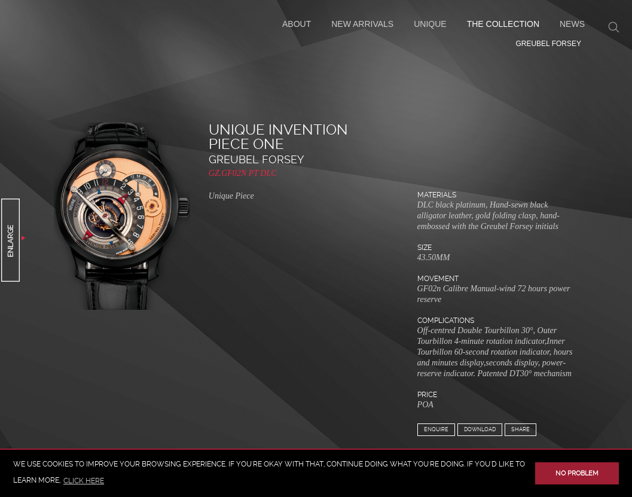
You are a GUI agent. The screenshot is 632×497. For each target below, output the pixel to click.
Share (520, 429)
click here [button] (83, 481)
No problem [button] (577, 473)
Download (480, 429)
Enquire (436, 429)
